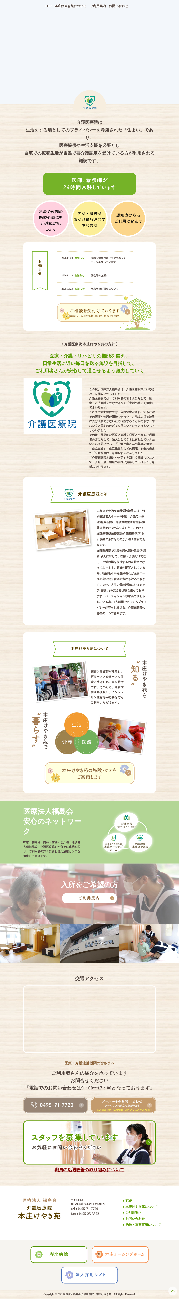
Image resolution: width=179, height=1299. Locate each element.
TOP (48, 6)
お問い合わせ (118, 6)
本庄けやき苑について (71, 6)
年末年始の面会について (104, 289)
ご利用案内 (98, 6)
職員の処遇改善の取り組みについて (89, 1169)
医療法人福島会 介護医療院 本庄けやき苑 (87, 1294)
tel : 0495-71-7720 (84, 1209)
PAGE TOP (172, 1291)
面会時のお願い (99, 275)
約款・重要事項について (143, 1225)
